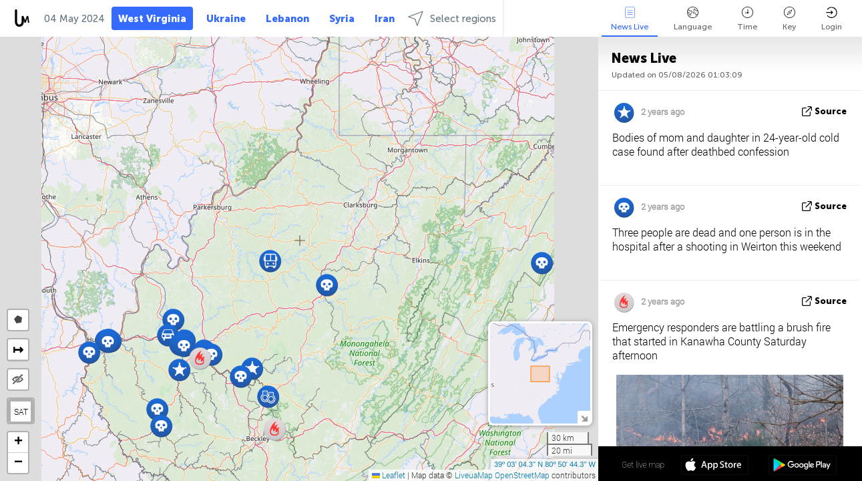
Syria (342, 19)
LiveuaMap (474, 475)
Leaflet (388, 475)
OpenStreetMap (522, 475)
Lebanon (287, 19)
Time (747, 19)
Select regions (452, 18)
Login (831, 19)
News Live (629, 19)
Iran (385, 19)
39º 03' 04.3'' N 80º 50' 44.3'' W (545, 464)
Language (693, 19)
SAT (21, 411)
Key (789, 19)
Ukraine (226, 19)
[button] (241, 376)
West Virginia (152, 19)
